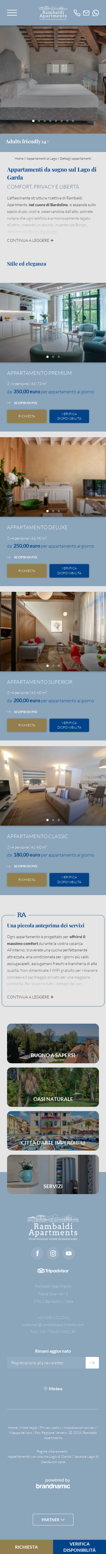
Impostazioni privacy (80, 1427)
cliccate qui (40, 990)
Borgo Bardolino (43, 231)
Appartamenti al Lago (42, 158)
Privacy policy (51, 1427)
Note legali (29, 1427)
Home (19, 158)
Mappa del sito (21, 1432)
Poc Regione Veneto (51, 1432)
